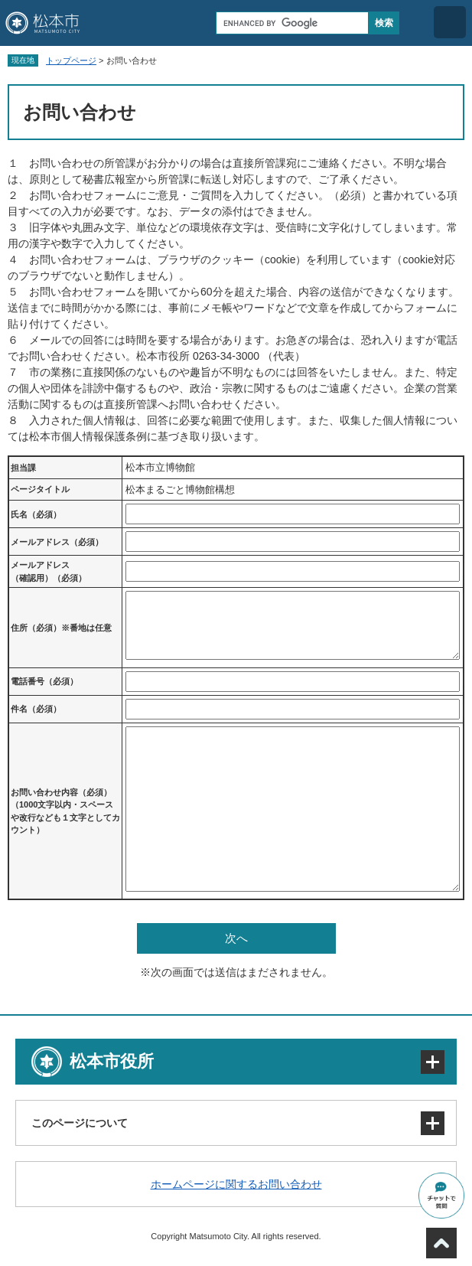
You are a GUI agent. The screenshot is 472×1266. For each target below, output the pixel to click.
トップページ (71, 60)
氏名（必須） (36, 514)
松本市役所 (112, 1061)
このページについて (79, 1123)
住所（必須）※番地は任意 (61, 627)
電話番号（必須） (44, 681)
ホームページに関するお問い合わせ (236, 1184)
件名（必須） (36, 708)
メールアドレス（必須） (57, 542)
